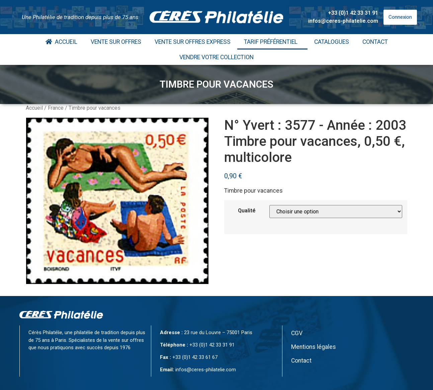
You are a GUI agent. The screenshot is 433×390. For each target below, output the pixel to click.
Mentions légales (313, 347)
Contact (375, 41)
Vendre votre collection (216, 57)
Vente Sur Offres (116, 41)
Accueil (61, 41)
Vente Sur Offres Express (193, 41)
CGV (296, 333)
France (56, 108)
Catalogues (331, 41)
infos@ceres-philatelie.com (343, 21)
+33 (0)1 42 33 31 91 (353, 13)
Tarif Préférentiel (272, 41)
